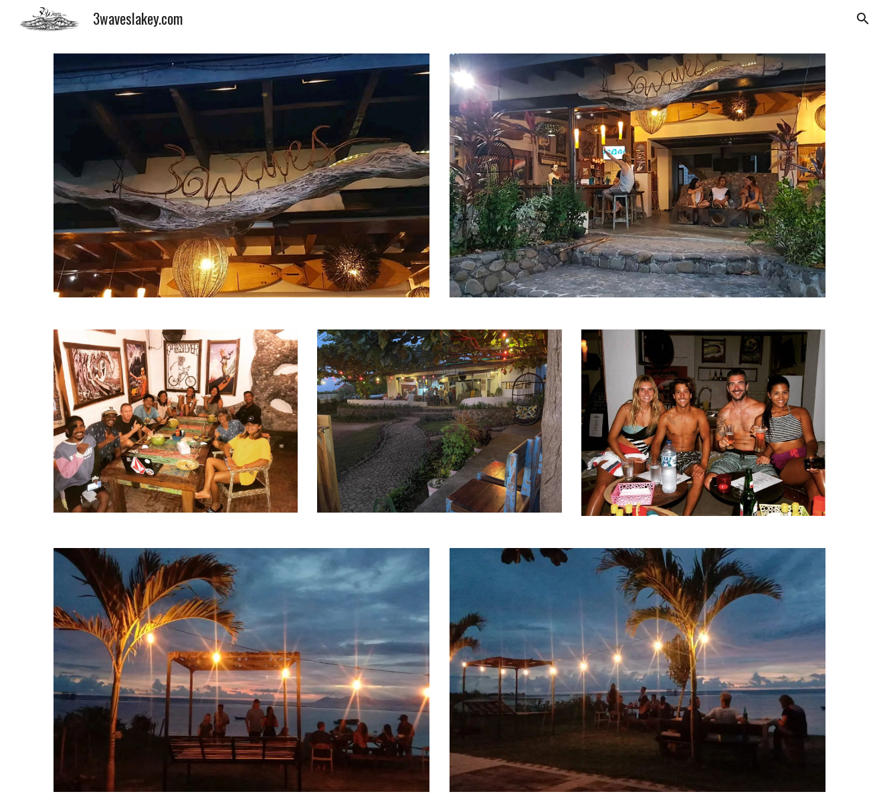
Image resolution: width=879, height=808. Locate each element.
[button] (863, 19)
